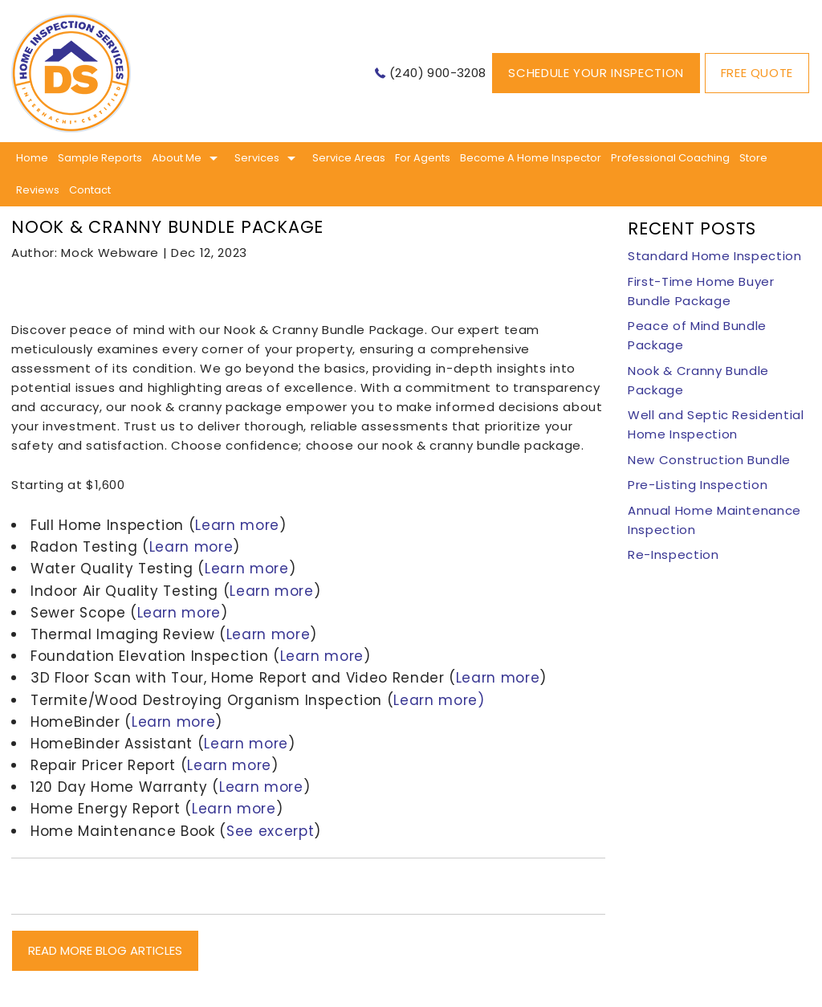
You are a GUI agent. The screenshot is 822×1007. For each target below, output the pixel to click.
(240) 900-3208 (437, 72)
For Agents (422, 157)
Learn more (237, 525)
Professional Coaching (670, 157)
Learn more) (438, 700)
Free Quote (757, 72)
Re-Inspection (673, 554)
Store (753, 157)
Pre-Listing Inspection (697, 484)
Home (32, 157)
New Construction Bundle (709, 459)
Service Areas (348, 157)
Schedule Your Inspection (596, 72)
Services (256, 157)
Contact (90, 190)
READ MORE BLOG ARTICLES (105, 950)
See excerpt (270, 831)
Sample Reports (100, 157)
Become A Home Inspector (530, 157)
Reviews (37, 190)
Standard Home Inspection (715, 255)
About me (176, 157)
